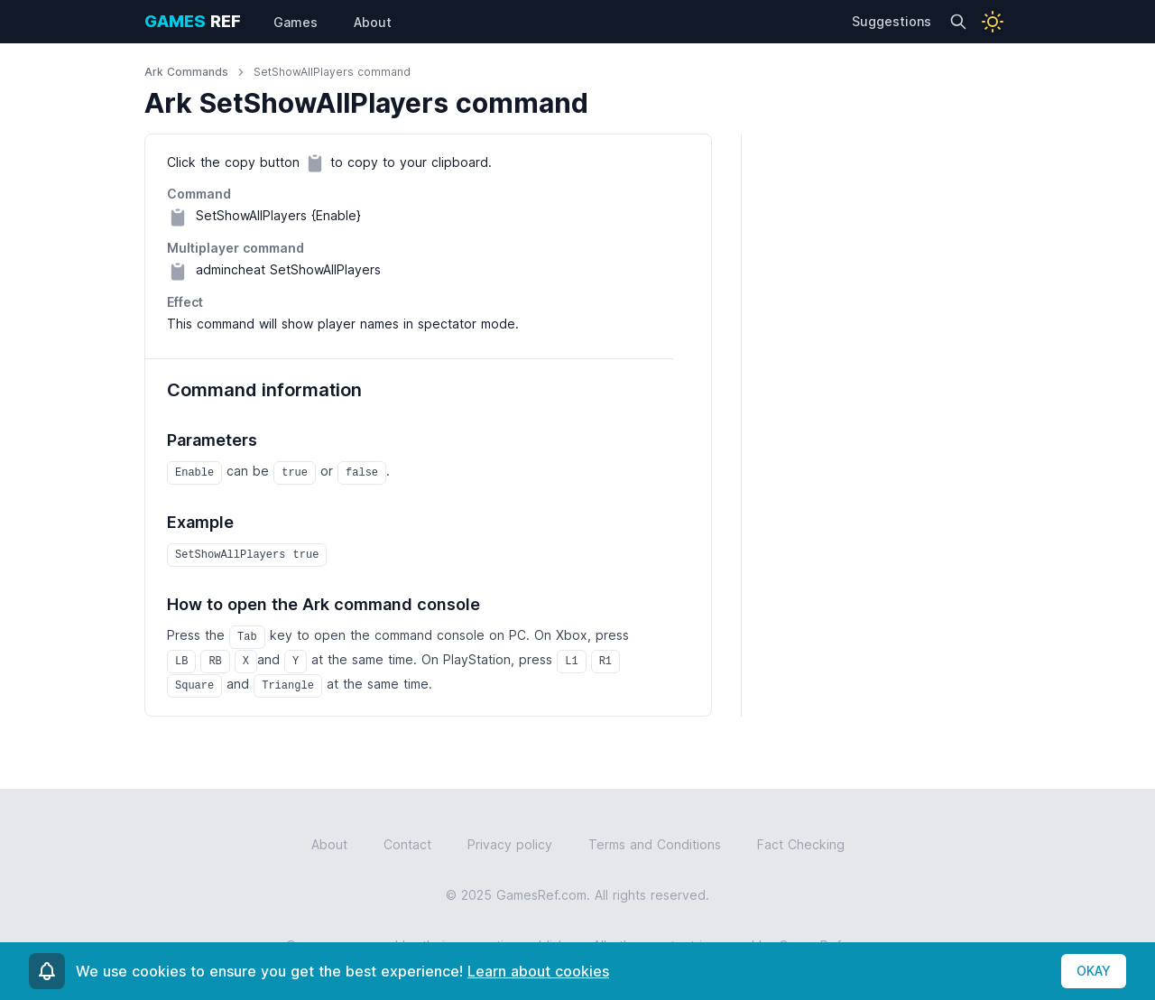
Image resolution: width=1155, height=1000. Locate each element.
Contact (407, 844)
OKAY (1093, 970)
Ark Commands (186, 72)
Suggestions (891, 21)
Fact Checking (801, 844)
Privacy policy (509, 844)
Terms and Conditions (654, 844)
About (329, 844)
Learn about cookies (538, 971)
